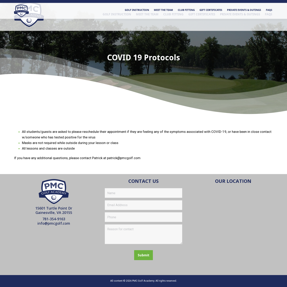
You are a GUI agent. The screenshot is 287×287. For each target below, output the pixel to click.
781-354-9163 (53, 218)
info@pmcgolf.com (53, 223)
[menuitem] (117, 24)
